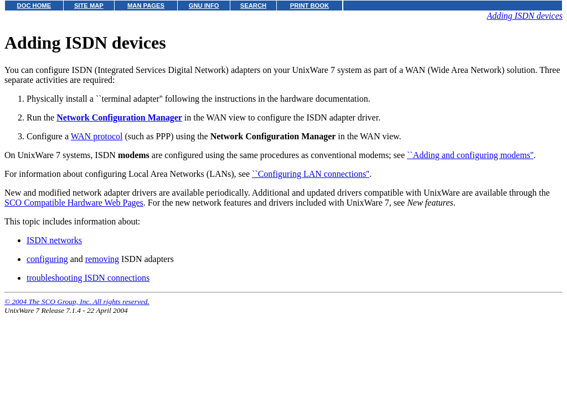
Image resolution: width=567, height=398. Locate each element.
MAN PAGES (145, 5)
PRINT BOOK (309, 5)
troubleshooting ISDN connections (88, 277)
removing (102, 259)
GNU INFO (204, 5)
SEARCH (253, 5)
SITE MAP (89, 5)
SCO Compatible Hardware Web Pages (73, 202)
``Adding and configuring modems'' (470, 155)
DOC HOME (34, 5)
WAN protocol (97, 136)
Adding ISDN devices (525, 15)
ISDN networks (54, 240)
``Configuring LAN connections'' (310, 174)
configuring (47, 259)
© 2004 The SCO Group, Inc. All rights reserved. (77, 301)
